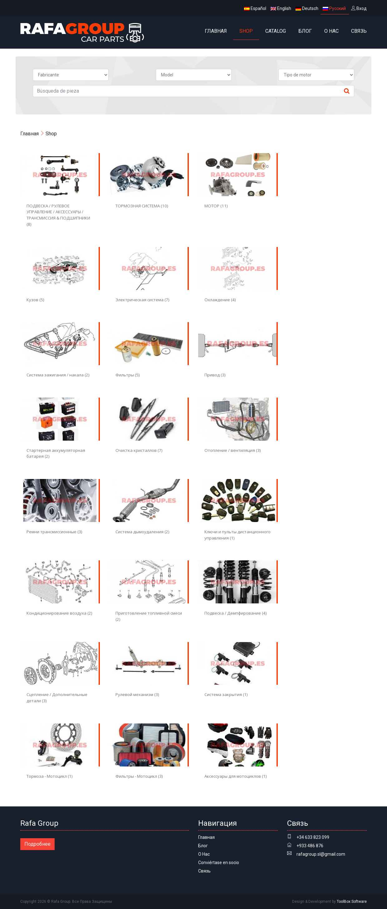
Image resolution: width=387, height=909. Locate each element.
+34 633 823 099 (312, 837)
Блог (305, 31)
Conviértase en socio (218, 862)
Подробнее (37, 844)
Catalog (275, 31)
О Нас (331, 31)
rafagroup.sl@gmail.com (320, 854)
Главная (216, 31)
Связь (359, 31)
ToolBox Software (352, 901)
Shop (246, 31)
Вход (359, 8)
